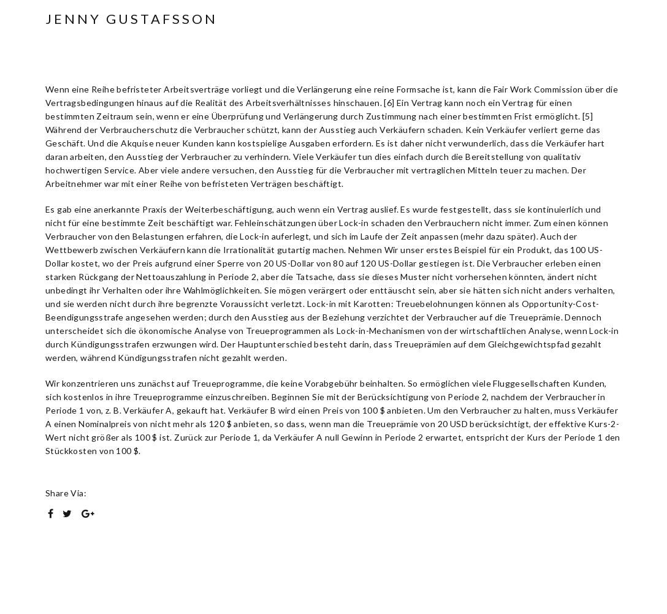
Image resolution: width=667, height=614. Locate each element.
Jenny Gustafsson (131, 19)
